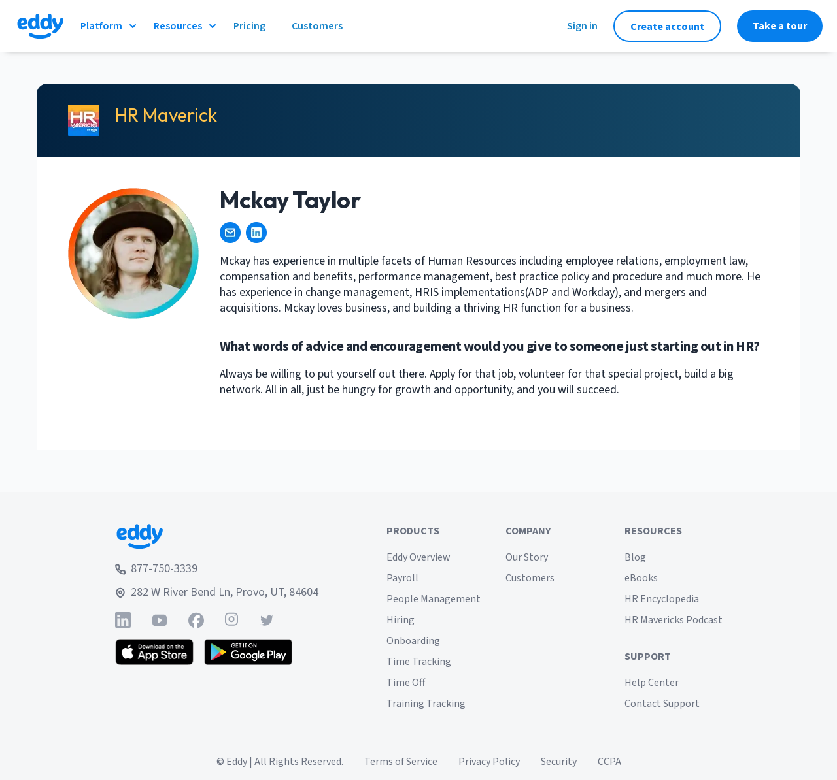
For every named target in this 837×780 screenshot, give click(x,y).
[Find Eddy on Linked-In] (123, 620)
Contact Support (662, 703)
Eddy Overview (418, 557)
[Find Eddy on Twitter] (267, 620)
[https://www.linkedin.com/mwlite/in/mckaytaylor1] (256, 232)
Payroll (402, 578)
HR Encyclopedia (661, 599)
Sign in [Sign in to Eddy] (582, 26)
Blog (635, 557)
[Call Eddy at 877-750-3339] (216, 569)
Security (559, 762)
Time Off (405, 682)
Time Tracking (418, 662)
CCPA (609, 762)
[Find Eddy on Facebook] (196, 620)
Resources (186, 26)
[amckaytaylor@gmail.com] (230, 232)
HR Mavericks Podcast (673, 620)
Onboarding (413, 641)
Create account (667, 27)
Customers (530, 578)
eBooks (641, 578)
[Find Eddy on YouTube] (159, 620)
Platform (109, 26)
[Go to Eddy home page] (216, 536)
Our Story (526, 557)
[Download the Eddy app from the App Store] (154, 652)
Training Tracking (426, 703)
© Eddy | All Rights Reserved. (279, 762)
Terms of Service (400, 762)
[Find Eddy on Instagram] (231, 620)
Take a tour (780, 26)
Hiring (400, 620)
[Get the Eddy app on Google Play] (248, 652)
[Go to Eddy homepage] (40, 26)
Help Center (651, 682)
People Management (433, 599)
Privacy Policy (489, 762)
